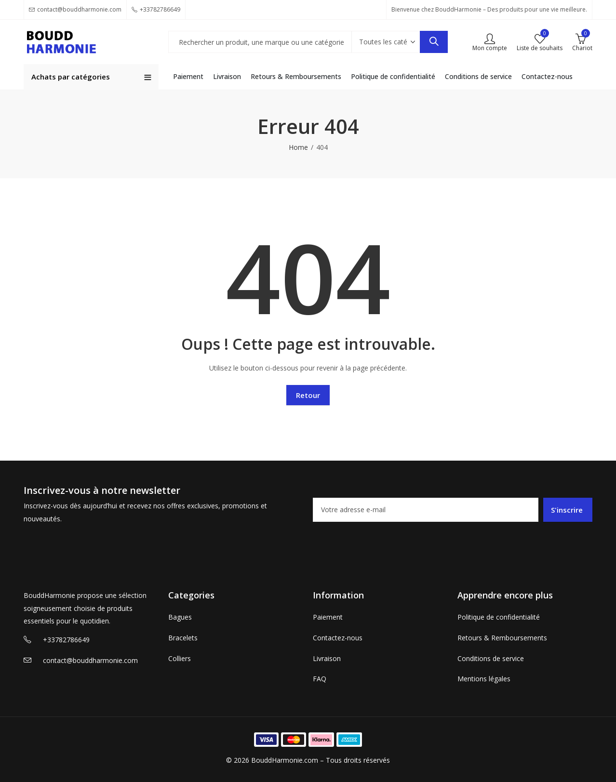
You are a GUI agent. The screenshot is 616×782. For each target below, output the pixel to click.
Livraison (327, 658)
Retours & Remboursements (502, 637)
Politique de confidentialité (498, 617)
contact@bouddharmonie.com (90, 660)
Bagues (180, 617)
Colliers (179, 658)
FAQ (319, 678)
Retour (308, 395)
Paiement (328, 617)
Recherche (434, 42)
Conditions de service (490, 658)
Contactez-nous (337, 637)
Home (298, 147)
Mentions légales (483, 678)
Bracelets (183, 637)
